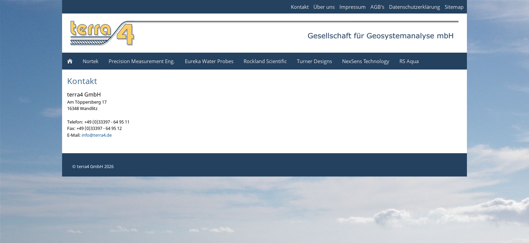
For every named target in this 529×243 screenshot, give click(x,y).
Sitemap (454, 6)
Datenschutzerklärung (414, 6)
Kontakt (300, 6)
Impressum (352, 6)
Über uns (324, 6)
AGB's (377, 6)
